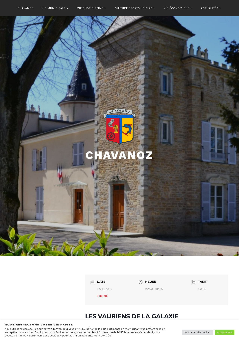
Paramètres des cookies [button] (197, 332)
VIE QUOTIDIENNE (90, 8)
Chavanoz (119, 155)
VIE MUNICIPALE (54, 8)
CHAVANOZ (25, 8)
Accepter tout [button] (224, 332)
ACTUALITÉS (209, 8)
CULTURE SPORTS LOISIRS (133, 8)
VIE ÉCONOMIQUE (176, 8)
